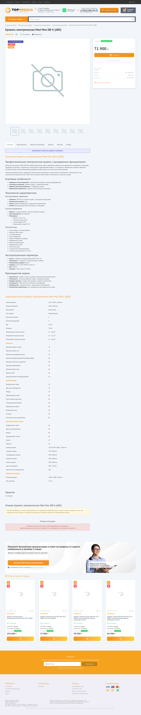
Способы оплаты (77, 689)
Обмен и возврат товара (79, 691)
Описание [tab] (10, 145)
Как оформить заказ (78, 686)
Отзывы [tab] (68, 145)
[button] (9, 2)
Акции (7, 693)
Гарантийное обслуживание (80, 693)
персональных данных (37, 567)
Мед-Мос (131, 75)
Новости (7, 691)
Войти (132, 2)
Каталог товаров (16, 19)
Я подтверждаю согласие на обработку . (25, 567)
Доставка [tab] (60, 145)
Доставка (41, 686)
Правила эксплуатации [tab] (37, 145)
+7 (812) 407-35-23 (89, 10)
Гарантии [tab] (51, 145)
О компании (8, 686)
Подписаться (90, 664)
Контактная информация (12, 689)
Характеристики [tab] (22, 145)
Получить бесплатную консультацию (28, 563)
